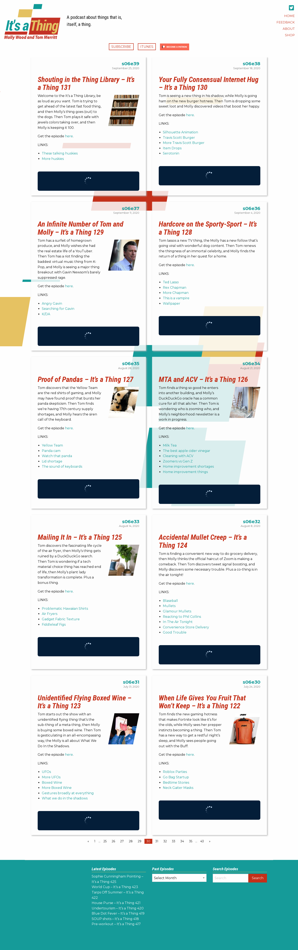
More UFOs (51, 777)
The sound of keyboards (62, 466)
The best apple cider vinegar (186, 451)
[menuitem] (289, 16)
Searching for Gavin (58, 309)
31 (156, 841)
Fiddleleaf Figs (54, 624)
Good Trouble (174, 632)
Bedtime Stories (176, 783)
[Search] (231, 878)
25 (105, 841)
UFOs (46, 772)
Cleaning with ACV (178, 456)
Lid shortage (52, 461)
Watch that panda (57, 456)
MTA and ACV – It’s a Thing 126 (203, 379)
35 (190, 841)
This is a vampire (176, 298)
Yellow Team (52, 445)
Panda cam (51, 451)
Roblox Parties (175, 772)
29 (139, 841)
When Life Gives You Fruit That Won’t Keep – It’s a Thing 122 (202, 702)
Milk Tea (170, 445)
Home (289, 16)
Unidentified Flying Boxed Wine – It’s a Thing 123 (84, 702)
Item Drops (172, 148)
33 (173, 841)
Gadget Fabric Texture (61, 619)
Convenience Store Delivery (186, 627)
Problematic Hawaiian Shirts (65, 609)
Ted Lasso (171, 282)
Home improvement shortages (188, 466)
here (69, 136)
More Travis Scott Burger (183, 143)
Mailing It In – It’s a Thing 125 (80, 537)
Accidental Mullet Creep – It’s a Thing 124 (203, 541)
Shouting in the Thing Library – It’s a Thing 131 (86, 83)
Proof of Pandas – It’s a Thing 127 (85, 379)
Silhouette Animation (180, 132)
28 (131, 841)
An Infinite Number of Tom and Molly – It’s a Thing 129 (80, 228)
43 (202, 841)
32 (165, 841)
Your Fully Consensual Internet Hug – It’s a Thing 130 (208, 83)
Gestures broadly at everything (68, 793)
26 (113, 841)
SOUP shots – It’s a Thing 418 (115, 919)
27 (122, 841)
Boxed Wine (52, 783)
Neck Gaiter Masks (178, 788)
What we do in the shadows (65, 798)
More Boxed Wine (57, 788)
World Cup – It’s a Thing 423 (115, 887)
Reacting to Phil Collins (182, 617)
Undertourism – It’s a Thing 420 (118, 908)
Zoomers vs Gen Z (178, 461)
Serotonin (171, 153)
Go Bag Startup (176, 777)
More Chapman (176, 293)
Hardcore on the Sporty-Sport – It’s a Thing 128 (208, 228)
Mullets (169, 606)
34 (182, 841)
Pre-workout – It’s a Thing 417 (116, 924)
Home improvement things (185, 472)
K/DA (46, 314)
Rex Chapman (174, 288)
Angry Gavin (52, 303)
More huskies (53, 159)
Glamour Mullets (177, 611)
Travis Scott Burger (179, 138)
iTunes (146, 47)
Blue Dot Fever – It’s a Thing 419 (118, 913)
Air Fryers (49, 614)
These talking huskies (60, 153)
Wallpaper (171, 303)
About (289, 29)
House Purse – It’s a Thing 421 (116, 903)
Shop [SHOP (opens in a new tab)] (290, 35)
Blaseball (170, 601)
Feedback (285, 22)
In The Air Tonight (178, 622)
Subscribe (121, 47)
